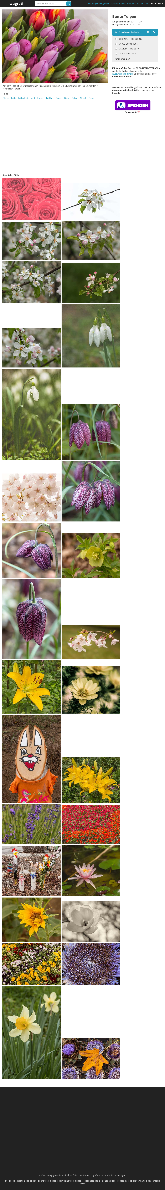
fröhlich (40, 98)
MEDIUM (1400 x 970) (128, 48)
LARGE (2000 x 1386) (128, 43)
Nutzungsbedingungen (98, 3)
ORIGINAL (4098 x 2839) (130, 39)
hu (138, 3)
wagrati (16, 3)
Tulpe (91, 98)
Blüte (13, 98)
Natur (67, 98)
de (146, 3)
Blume (6, 98)
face (160, 3)
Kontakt (131, 3)
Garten (59, 98)
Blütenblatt (23, 98)
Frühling (50, 98)
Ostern (75, 98)
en (142, 3)
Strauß (83, 98)
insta (153, 3)
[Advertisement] (137, 147)
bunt (33, 98)
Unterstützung (118, 3)
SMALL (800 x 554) (127, 53)
